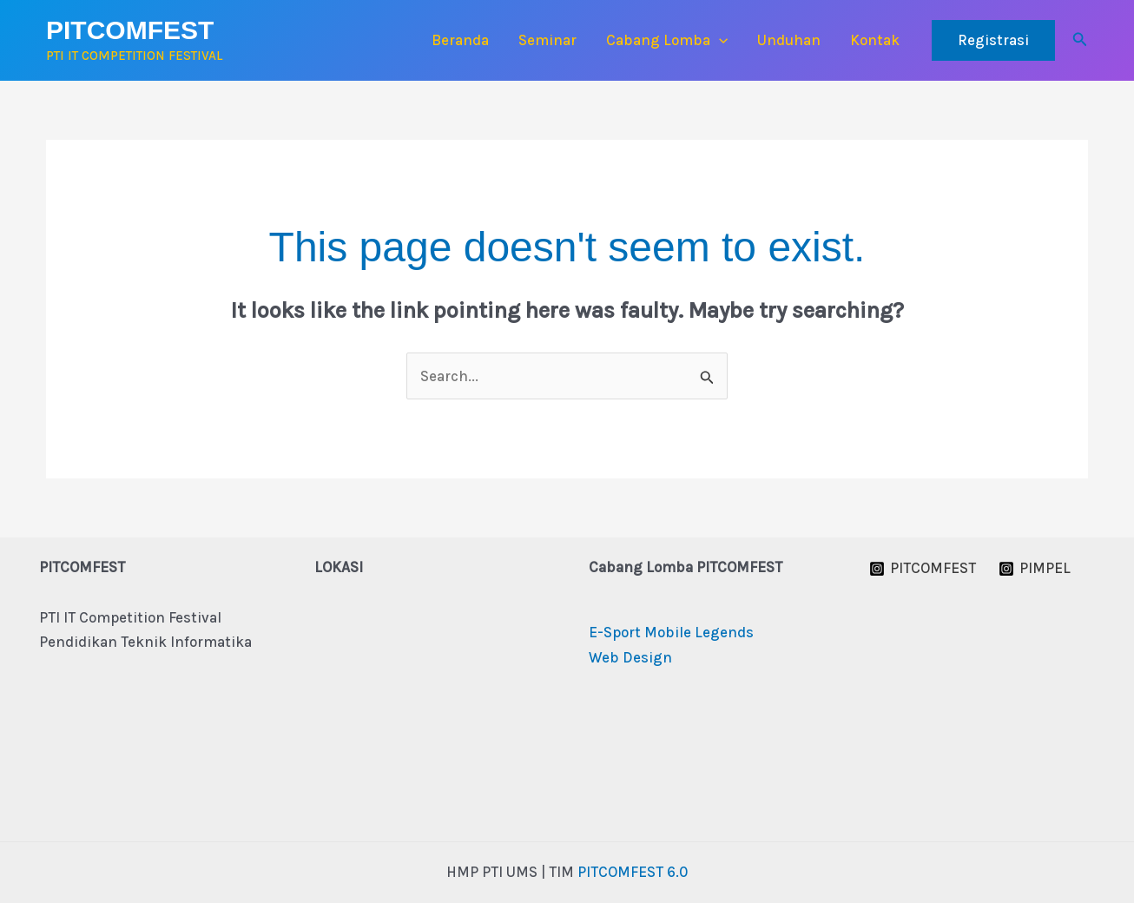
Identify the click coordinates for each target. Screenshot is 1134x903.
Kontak (875, 40)
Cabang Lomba (667, 40)
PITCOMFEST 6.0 (632, 871)
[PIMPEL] (1034, 569)
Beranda (460, 40)
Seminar (547, 40)
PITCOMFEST (130, 30)
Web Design (630, 657)
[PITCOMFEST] (923, 569)
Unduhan (789, 40)
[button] (719, 40)
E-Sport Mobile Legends (671, 632)
